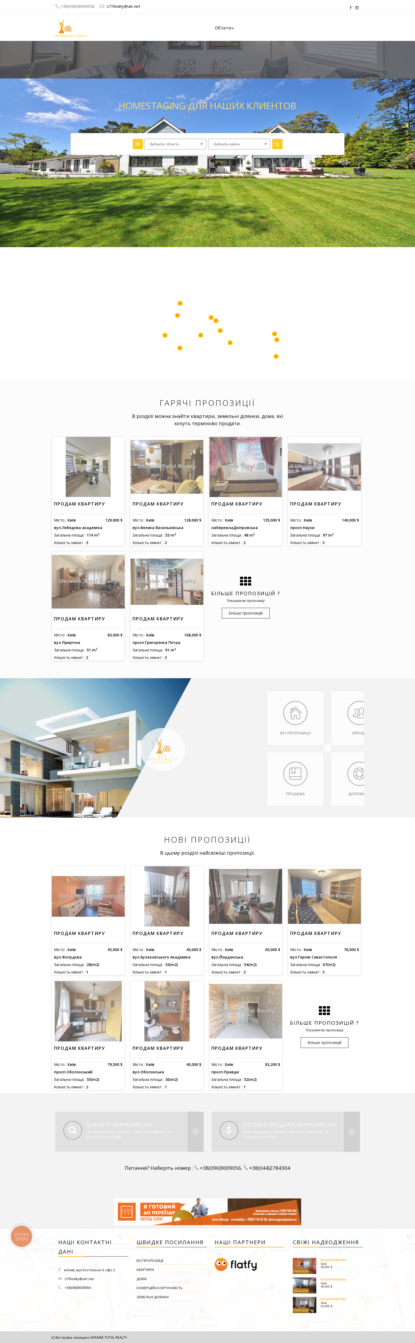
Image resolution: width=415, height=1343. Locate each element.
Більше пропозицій (246, 613)
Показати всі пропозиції (246, 600)
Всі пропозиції (222, 1260)
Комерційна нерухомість (232, 1287)
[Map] (207, 314)
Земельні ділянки (225, 1297)
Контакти (335, 27)
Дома (214, 1278)
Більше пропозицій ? (245, 593)
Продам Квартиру (79, 504)
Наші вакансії (300, 28)
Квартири (217, 1269)
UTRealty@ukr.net (123, 6)
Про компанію (260, 28)
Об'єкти (224, 28)
